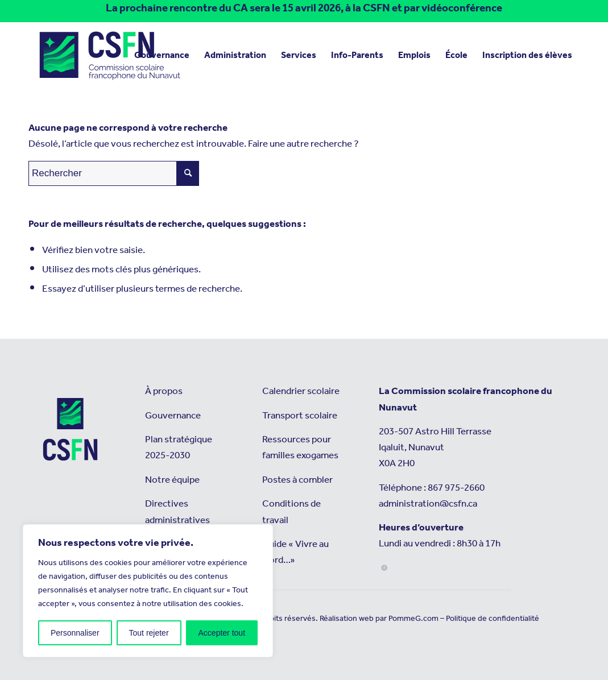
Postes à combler (297, 480)
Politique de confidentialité (492, 618)
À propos (164, 391)
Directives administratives (177, 512)
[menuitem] (162, 56)
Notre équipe (172, 480)
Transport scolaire (299, 416)
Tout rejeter (149, 632)
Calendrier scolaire (301, 391)
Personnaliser (75, 632)
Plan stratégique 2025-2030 (178, 447)
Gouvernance (173, 416)
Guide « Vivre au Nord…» (295, 552)
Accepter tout (222, 632)
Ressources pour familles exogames (300, 447)
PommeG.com (413, 618)
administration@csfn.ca (428, 504)
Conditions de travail (291, 512)
